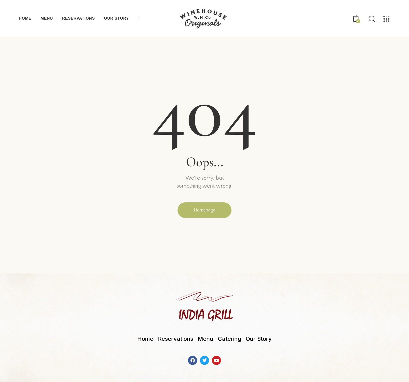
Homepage (204, 210)
